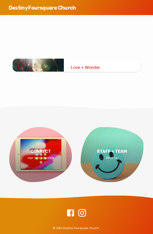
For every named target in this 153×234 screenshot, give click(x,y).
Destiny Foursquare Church (42, 8)
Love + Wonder (85, 67)
